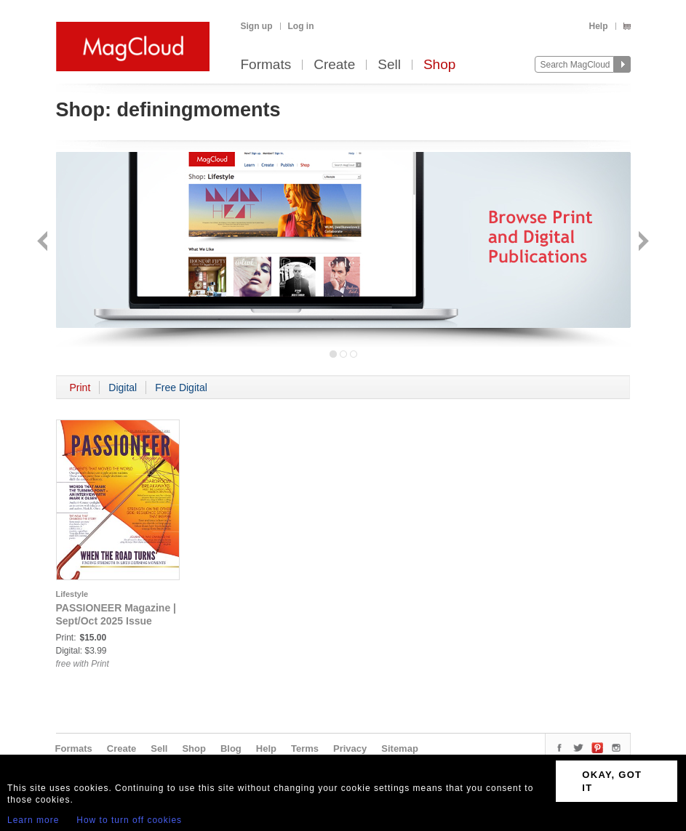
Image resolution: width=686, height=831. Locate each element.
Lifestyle (72, 594)
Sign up (257, 26)
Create (334, 65)
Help (598, 26)
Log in (301, 26)
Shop (439, 65)
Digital (122, 387)
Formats (266, 65)
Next (642, 242)
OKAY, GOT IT (612, 781)
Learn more (33, 820)
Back (44, 242)
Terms (305, 748)
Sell (389, 65)
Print (80, 387)
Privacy (350, 748)
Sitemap (399, 748)
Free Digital (181, 387)
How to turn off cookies (129, 820)
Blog (231, 748)
